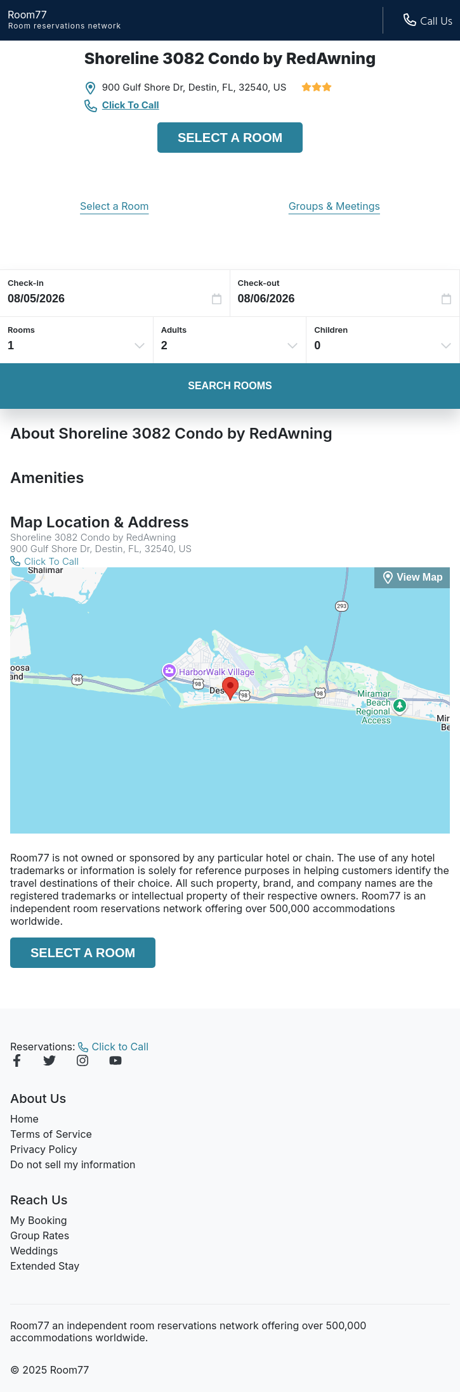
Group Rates (39, 1235)
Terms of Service (51, 1134)
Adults (174, 330)
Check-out (259, 283)
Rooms (21, 330)
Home (24, 1118)
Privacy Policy (43, 1149)
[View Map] (412, 577)
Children (331, 330)
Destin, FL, (212, 87)
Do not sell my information (73, 1164)
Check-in (26, 283)
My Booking (38, 1220)
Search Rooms (230, 385)
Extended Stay (44, 1266)
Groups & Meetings (334, 206)
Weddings (34, 1250)
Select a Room (230, 138)
